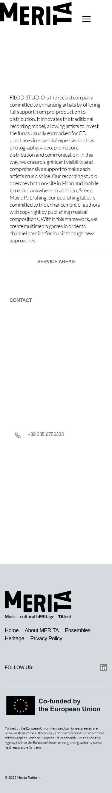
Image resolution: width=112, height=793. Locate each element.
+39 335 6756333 (39, 435)
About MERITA (42, 630)
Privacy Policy (46, 638)
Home (12, 630)
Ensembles (77, 630)
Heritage (14, 638)
